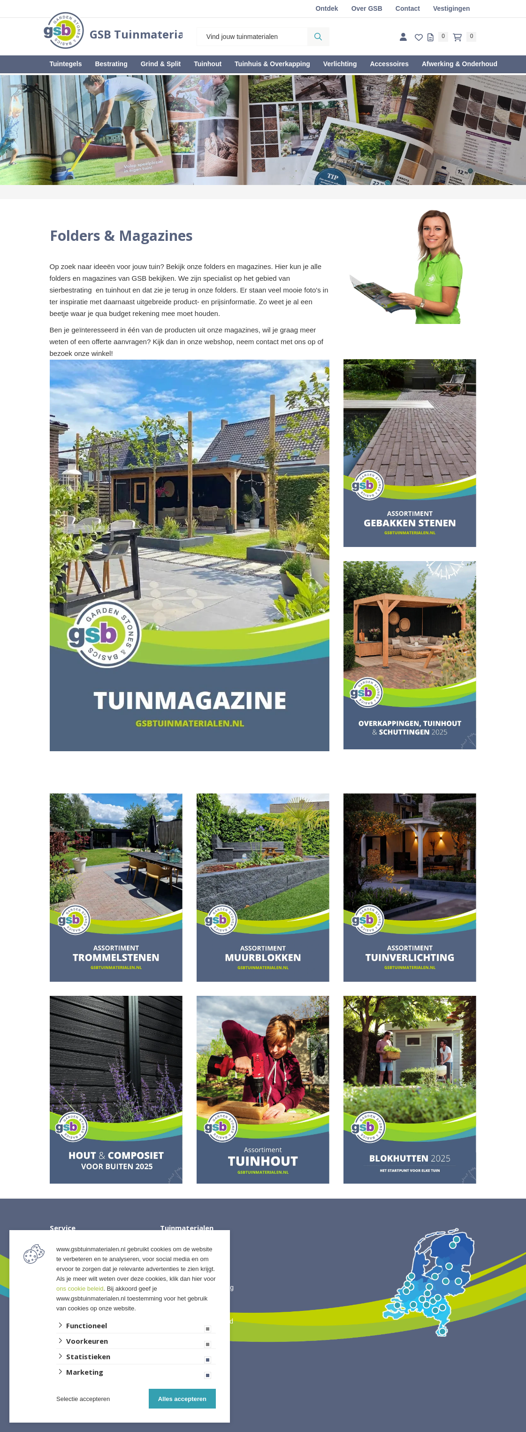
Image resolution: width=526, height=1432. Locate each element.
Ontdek (326, 8)
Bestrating (111, 64)
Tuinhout (207, 64)
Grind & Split (161, 64)
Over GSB (366, 8)
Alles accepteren (182, 1398)
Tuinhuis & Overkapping (272, 64)
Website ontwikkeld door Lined (263, 1428)
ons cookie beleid (79, 1288)
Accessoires (389, 64)
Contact (408, 8)
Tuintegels (66, 64)
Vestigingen (451, 8)
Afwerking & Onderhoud (459, 64)
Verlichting (340, 64)
